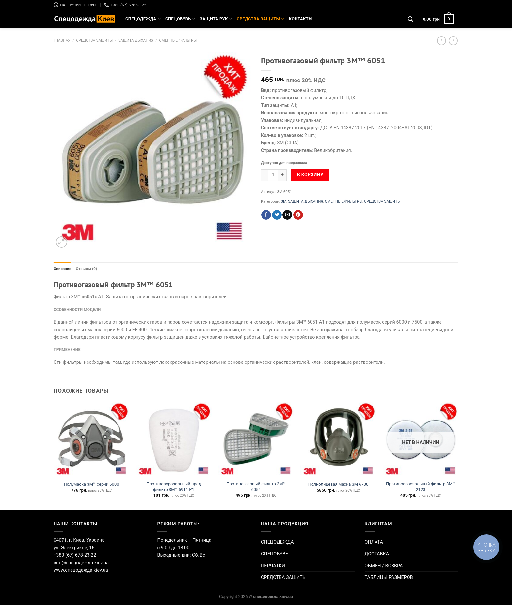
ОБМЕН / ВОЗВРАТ (385, 565)
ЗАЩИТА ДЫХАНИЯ (135, 40)
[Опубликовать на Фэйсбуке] (266, 215)
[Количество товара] (273, 175)
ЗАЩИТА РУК (216, 19)
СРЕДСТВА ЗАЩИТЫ (260, 19)
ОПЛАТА (374, 542)
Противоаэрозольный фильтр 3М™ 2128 (420, 486)
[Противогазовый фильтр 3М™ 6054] (256, 440)
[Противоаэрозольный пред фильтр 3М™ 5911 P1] (174, 440)
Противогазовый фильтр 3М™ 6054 (255, 486)
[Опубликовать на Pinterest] (298, 215)
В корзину (310, 174)
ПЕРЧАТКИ (273, 565)
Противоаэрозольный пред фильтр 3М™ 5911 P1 (174, 486)
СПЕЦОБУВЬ (180, 19)
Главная (62, 40)
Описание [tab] (62, 268)
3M (283, 201)
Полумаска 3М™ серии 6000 (91, 484)
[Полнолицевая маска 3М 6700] (338, 440)
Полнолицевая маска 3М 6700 (338, 484)
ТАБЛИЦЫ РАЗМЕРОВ (389, 577)
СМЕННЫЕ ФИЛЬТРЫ (178, 40)
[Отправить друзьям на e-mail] (287, 215)
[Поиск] (410, 19)
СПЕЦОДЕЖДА (143, 19)
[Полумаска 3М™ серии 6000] (91, 440)
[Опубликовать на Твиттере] (277, 215)
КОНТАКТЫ (300, 18)
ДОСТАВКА (377, 554)
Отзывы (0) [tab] (86, 268)
